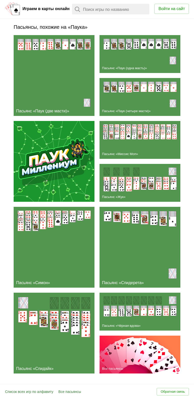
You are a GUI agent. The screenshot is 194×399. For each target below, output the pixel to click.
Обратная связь (173, 391)
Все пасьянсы (69, 392)
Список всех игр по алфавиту (29, 392)
